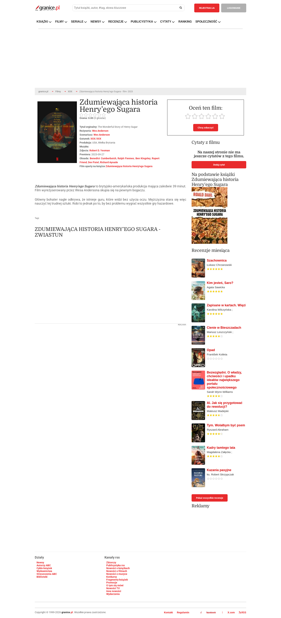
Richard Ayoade (109, 162)
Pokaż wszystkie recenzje (209, 498)
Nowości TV (113, 588)
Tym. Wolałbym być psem (226, 425)
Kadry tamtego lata (221, 447)
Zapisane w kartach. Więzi (226, 305)
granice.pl (43, 91)
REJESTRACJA (207, 8)
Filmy (58, 91)
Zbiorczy (111, 562)
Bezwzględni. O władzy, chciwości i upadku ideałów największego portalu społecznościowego (224, 380)
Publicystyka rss (115, 565)
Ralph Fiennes (126, 158)
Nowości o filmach (116, 571)
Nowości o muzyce (116, 574)
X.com (228, 612)
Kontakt (168, 612)
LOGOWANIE (233, 8)
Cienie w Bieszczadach (224, 327)
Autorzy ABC (44, 565)
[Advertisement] (110, 351)
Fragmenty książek (117, 579)
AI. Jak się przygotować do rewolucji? (224, 404)
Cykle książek (44, 568)
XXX (70, 91)
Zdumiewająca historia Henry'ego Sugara (129, 166)
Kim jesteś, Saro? (220, 283)
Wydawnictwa (44, 571)
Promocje (111, 582)
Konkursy (111, 576)
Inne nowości (113, 591)
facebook (208, 612)
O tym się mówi (114, 585)
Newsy (40, 562)
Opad (211, 350)
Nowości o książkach (118, 568)
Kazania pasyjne (219, 470)
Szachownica (217, 260)
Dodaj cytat (219, 164)
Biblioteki (42, 576)
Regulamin (183, 612)
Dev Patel (93, 162)
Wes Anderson (100, 130)
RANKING (185, 21)
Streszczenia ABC (47, 574)
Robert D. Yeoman (99, 150)
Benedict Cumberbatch (103, 158)
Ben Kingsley (143, 158)
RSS (242, 612)
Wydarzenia (113, 594)
